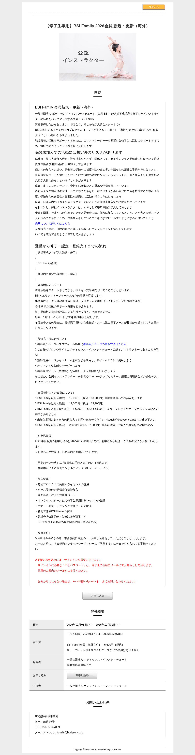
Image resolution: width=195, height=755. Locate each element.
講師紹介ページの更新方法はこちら (104, 344)
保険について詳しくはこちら (52, 223)
